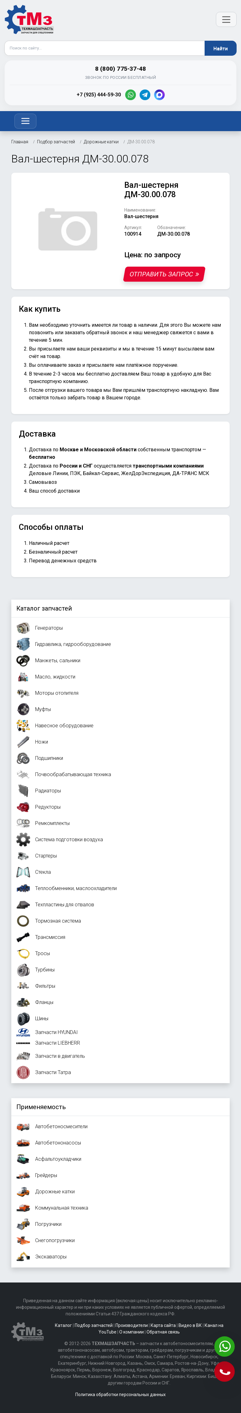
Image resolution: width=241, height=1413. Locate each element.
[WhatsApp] (130, 95)
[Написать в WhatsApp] (225, 1347)
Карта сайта (163, 1325)
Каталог (63, 1325)
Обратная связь (163, 1331)
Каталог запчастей (44, 608)
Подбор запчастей (94, 1325)
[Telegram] (145, 95)
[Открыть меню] (226, 19)
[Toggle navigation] (25, 121)
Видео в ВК (190, 1325)
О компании (131, 1331)
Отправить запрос (164, 274)
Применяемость (41, 1107)
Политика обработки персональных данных (120, 1394)
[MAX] (159, 95)
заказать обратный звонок (96, 332)
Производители (131, 1325)
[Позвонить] (225, 1372)
